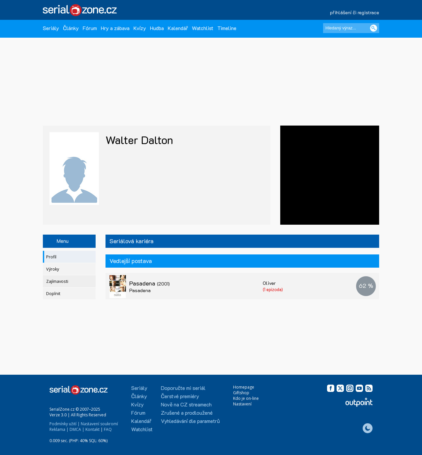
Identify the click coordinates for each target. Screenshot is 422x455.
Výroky (52, 269)
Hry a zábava (115, 27)
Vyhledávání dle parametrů (190, 420)
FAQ (108, 429)
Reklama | (59, 429)
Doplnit (53, 293)
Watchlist (202, 27)
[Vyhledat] (373, 28)
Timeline (226, 27)
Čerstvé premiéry (180, 396)
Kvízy (140, 27)
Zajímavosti (57, 281)
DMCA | (77, 429)
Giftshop (241, 393)
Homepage (243, 387)
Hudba (157, 27)
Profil (51, 257)
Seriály (51, 27)
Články (71, 27)
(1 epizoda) (273, 289)
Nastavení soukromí (99, 424)
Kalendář (178, 27)
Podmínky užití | (64, 424)
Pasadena (149, 283)
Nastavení (242, 404)
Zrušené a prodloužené (187, 412)
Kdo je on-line (246, 398)
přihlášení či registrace (354, 12)
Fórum (90, 27)
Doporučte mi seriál (183, 387)
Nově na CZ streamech (186, 404)
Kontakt (92, 429)
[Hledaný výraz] (351, 28)
